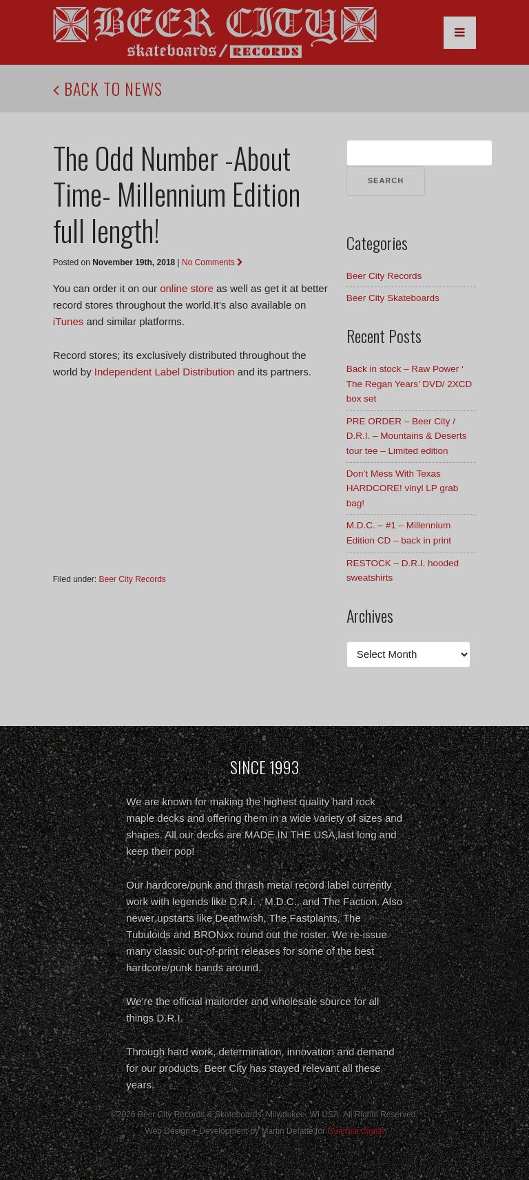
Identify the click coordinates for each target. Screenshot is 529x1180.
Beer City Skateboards (392, 298)
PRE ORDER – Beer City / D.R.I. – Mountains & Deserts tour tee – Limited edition (406, 436)
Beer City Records (132, 579)
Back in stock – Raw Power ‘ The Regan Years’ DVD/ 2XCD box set (409, 384)
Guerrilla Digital (355, 1131)
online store (187, 288)
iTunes (68, 321)
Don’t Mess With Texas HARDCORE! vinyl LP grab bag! (402, 488)
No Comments (212, 262)
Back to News (108, 88)
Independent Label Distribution (164, 371)
